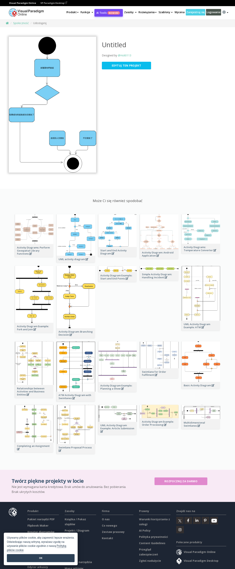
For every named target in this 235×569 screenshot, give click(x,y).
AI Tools (108, 13)
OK (40, 558)
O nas (106, 519)
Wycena (179, 12)
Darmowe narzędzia (78, 562)
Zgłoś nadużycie (150, 561)
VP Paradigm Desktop (53, 3)
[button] (87, 12)
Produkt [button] (72, 12)
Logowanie (213, 12)
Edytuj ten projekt (126, 65)
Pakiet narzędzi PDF (41, 519)
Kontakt (107, 538)
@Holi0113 (124, 55)
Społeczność (21, 23)
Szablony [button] (166, 12)
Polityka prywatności (153, 537)
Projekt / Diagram (77, 530)
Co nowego (109, 525)
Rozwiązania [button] (147, 12)
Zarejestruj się (195, 12)
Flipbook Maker (37, 525)
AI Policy (144, 530)
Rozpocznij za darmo (180, 481)
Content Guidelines (152, 543)
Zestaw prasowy (113, 532)
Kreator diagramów (40, 532)
